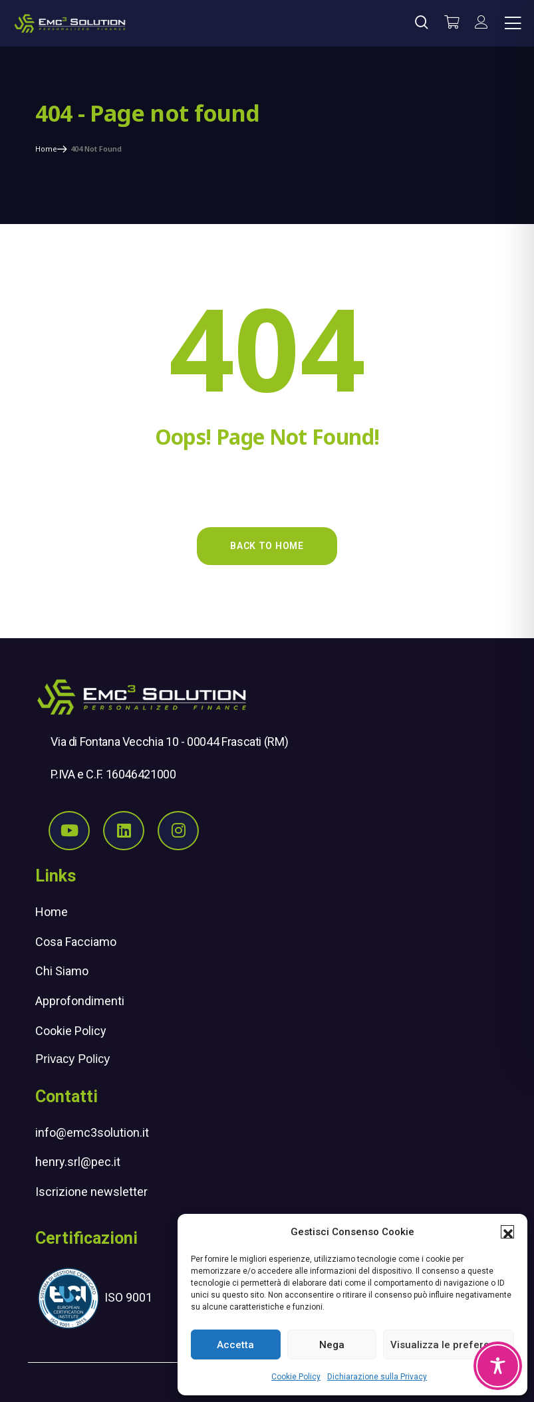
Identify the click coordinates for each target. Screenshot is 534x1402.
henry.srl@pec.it (77, 1162)
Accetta (235, 1345)
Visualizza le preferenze (448, 1345)
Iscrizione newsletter (91, 1192)
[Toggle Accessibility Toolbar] (498, 1366)
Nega (331, 1345)
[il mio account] (481, 23)
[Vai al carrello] (452, 23)
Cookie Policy (296, 1376)
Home (51, 912)
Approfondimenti (79, 1001)
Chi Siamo (61, 971)
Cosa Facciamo (75, 942)
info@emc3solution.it (92, 1132)
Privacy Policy (72, 1059)
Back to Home (266, 545)
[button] (507, 1231)
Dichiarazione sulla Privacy (377, 1376)
